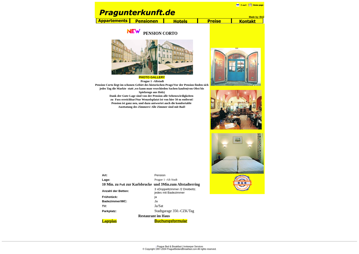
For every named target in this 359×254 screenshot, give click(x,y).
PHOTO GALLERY (152, 77)
